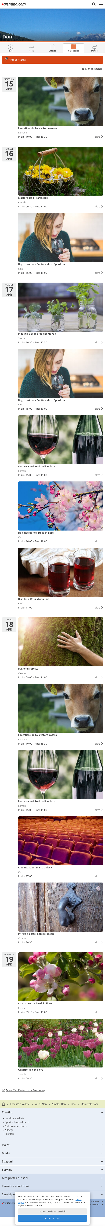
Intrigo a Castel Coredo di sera (60, 914)
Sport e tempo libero (17, 1122)
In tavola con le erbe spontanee (60, 314)
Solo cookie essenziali (52, 1211)
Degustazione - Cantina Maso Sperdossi (60, 244)
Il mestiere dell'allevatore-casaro (60, 108)
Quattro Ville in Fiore (60, 1050)
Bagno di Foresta (60, 648)
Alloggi (9, 1130)
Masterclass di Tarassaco (60, 178)
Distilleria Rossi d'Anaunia (60, 579)
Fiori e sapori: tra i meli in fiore (60, 446)
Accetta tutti (52, 1218)
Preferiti (9, 1133)
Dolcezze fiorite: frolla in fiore (60, 512)
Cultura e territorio (16, 1126)
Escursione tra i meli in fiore (60, 983)
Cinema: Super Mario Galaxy (60, 847)
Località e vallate (14, 1118)
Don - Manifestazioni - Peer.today (23, 1090)
